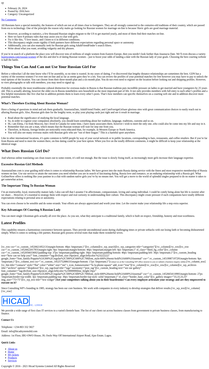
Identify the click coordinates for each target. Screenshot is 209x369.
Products (12, 357)
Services (12, 360)
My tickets (13, 354)
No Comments (8, 19)
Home (11, 351)
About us (12, 348)
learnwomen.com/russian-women (18, 56)
